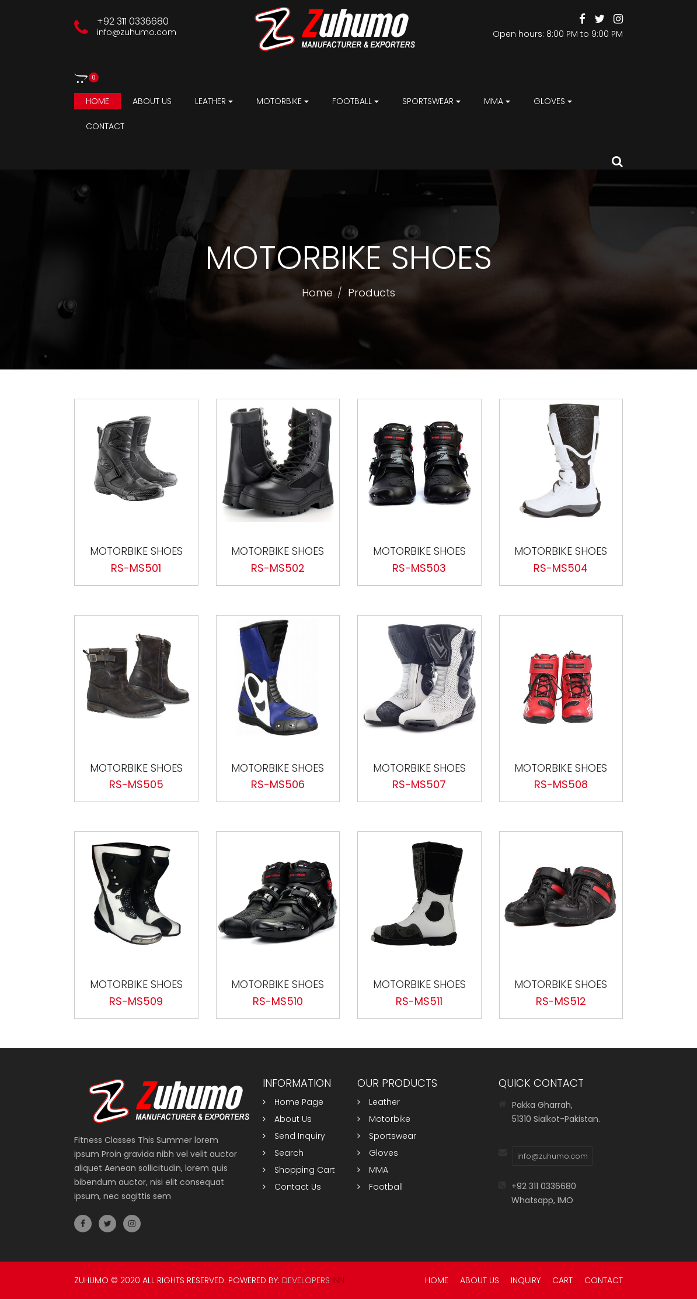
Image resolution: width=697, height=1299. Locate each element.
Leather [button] (214, 101)
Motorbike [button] (282, 101)
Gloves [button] (553, 101)
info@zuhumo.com (136, 32)
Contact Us (292, 1187)
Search (283, 1153)
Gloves (377, 1153)
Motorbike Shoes (136, 551)
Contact (105, 126)
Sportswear (386, 1136)
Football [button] (355, 101)
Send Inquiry (294, 1136)
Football (380, 1187)
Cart (562, 1280)
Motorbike (383, 1119)
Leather (378, 1102)
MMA (372, 1170)
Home (97, 101)
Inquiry (526, 1280)
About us (152, 101)
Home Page (293, 1102)
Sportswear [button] (431, 101)
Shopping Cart (299, 1170)
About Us (287, 1119)
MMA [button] (497, 101)
